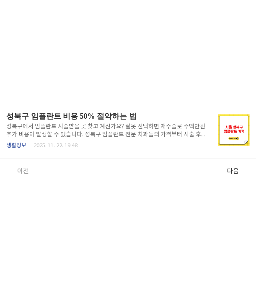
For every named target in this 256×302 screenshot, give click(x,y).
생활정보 (16, 146)
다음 (237, 171)
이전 (18, 171)
